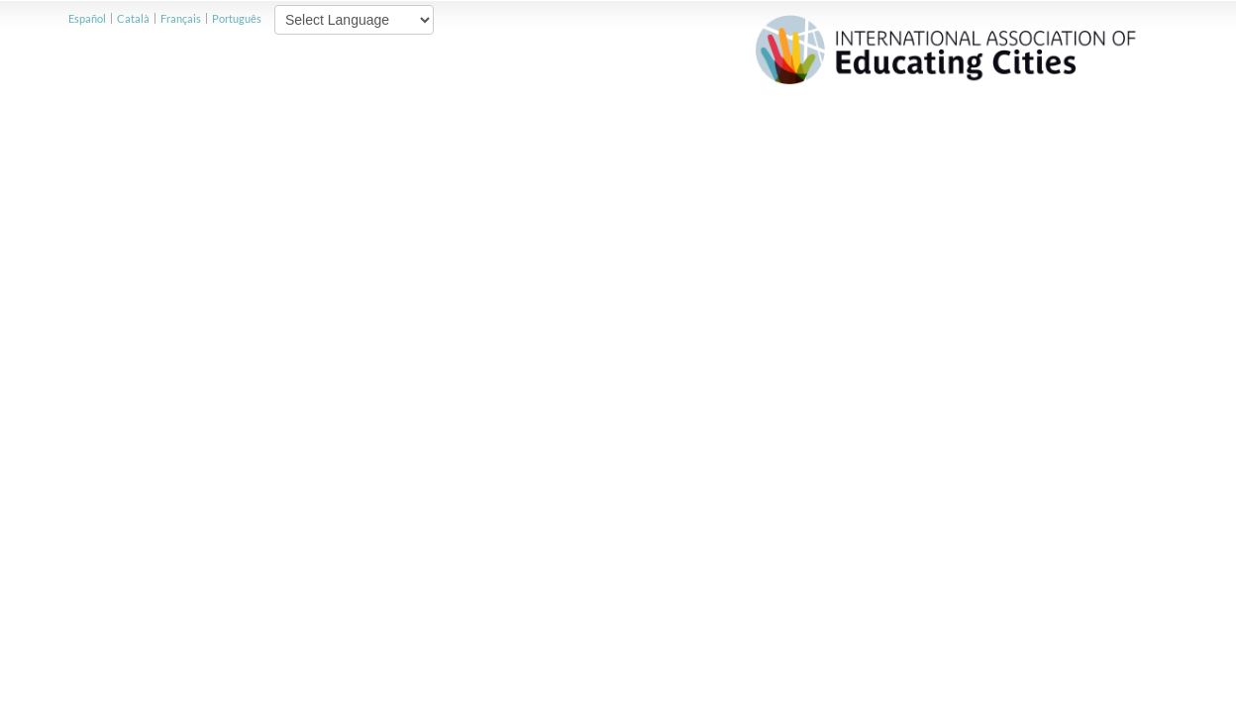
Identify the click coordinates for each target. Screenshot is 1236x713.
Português (236, 18)
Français (180, 18)
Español (87, 18)
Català (133, 18)
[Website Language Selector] (354, 20)
